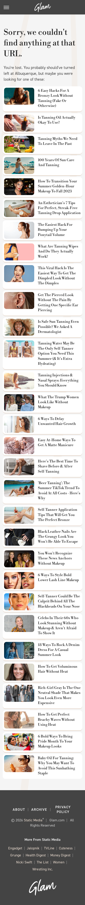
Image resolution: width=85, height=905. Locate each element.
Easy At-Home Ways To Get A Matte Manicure (56, 442)
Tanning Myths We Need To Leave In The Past (57, 141)
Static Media (33, 820)
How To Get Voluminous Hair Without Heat (57, 669)
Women (58, 862)
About (19, 809)
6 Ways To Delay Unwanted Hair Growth (57, 421)
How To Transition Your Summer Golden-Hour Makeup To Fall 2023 (57, 186)
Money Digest (60, 855)
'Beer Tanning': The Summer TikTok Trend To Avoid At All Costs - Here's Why (59, 490)
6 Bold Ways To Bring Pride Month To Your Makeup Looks (55, 741)
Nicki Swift (24, 862)
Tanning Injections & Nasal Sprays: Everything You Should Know (58, 380)
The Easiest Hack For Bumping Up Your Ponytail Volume (55, 229)
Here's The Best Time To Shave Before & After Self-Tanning (58, 466)
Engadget (15, 848)
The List (43, 862)
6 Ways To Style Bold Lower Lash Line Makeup (58, 577)
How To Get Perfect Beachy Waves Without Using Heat (56, 719)
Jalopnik (33, 848)
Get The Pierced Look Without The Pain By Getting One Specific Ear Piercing (58, 302)
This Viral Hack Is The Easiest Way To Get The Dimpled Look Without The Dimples (57, 275)
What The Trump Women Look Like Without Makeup (58, 402)
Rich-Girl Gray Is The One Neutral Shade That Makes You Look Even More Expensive (59, 695)
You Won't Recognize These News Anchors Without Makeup (55, 558)
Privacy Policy (63, 809)
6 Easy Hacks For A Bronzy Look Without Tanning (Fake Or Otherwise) (55, 98)
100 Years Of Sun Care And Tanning (56, 162)
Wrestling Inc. (42, 869)
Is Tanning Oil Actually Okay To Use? (56, 120)
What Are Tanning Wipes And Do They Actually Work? (58, 251)
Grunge (15, 855)
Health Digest (36, 855)
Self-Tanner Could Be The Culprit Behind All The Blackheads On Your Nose (59, 601)
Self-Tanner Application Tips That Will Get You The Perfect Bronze (57, 514)
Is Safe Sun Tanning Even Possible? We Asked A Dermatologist (58, 326)
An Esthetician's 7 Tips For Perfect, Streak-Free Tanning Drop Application (59, 208)
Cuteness (66, 848)
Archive (39, 809)
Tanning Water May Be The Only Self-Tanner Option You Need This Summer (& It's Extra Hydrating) (56, 353)
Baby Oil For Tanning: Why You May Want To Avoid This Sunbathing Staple (56, 765)
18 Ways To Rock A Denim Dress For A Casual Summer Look (59, 650)
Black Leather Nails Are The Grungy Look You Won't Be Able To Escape (58, 536)
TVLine (49, 848)
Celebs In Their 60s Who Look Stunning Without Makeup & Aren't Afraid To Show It (58, 625)
